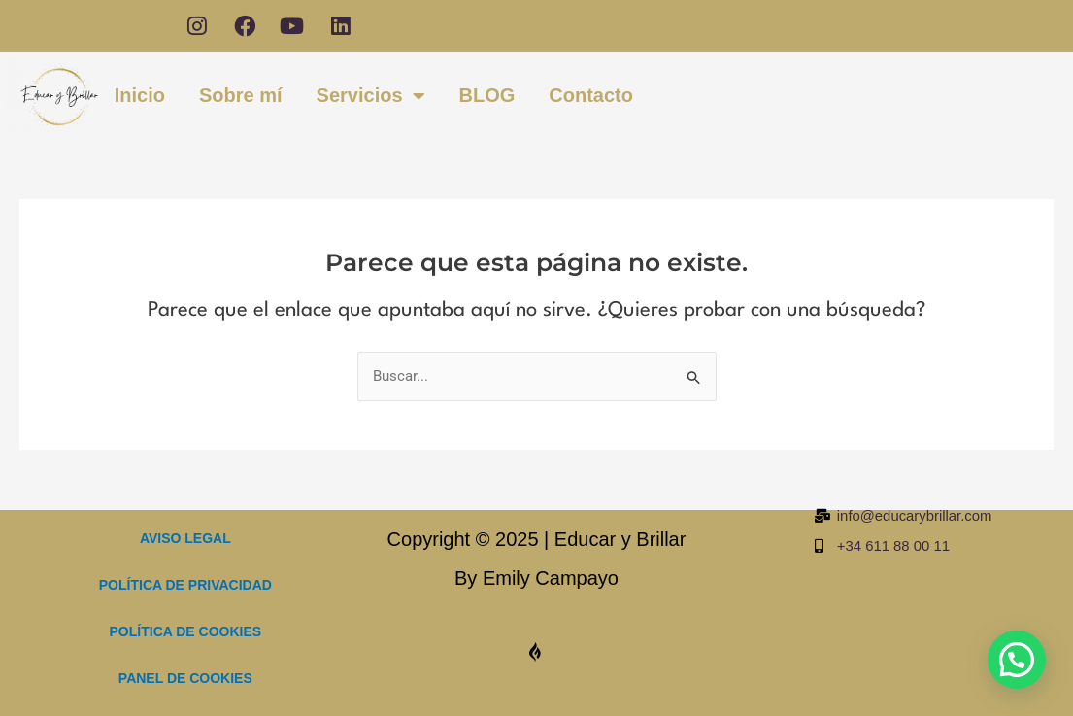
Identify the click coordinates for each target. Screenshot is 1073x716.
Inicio (140, 97)
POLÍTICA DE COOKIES (186, 631)
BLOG (487, 97)
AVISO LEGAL (185, 538)
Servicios (371, 98)
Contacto (591, 97)
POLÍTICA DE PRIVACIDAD (185, 585)
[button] (1017, 660)
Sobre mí (241, 97)
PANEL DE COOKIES (185, 678)
